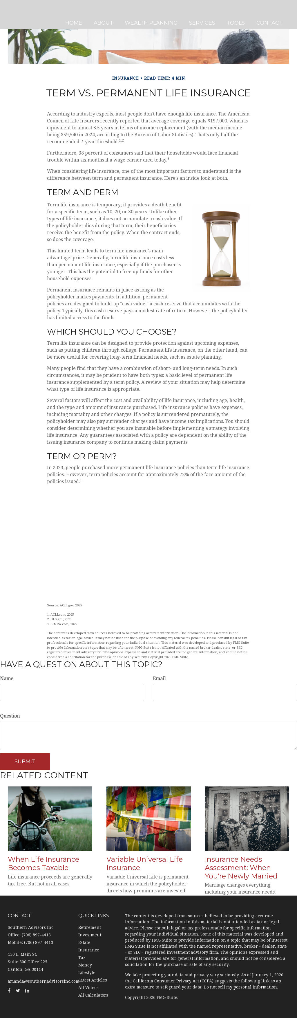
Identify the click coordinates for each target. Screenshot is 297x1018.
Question (10, 716)
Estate (84, 942)
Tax (82, 957)
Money (85, 965)
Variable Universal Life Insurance (144, 863)
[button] (140, 14)
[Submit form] (25, 761)
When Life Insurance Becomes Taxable (43, 863)
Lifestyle (86, 972)
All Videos (88, 987)
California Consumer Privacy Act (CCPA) (173, 981)
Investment (89, 935)
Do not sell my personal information (240, 987)
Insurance (88, 950)
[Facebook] (6, 345)
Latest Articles (92, 980)
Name (6, 678)
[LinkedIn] (6, 368)
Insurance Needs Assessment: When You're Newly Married (241, 867)
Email (159, 678)
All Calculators (93, 995)
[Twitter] (6, 356)
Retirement (89, 927)
